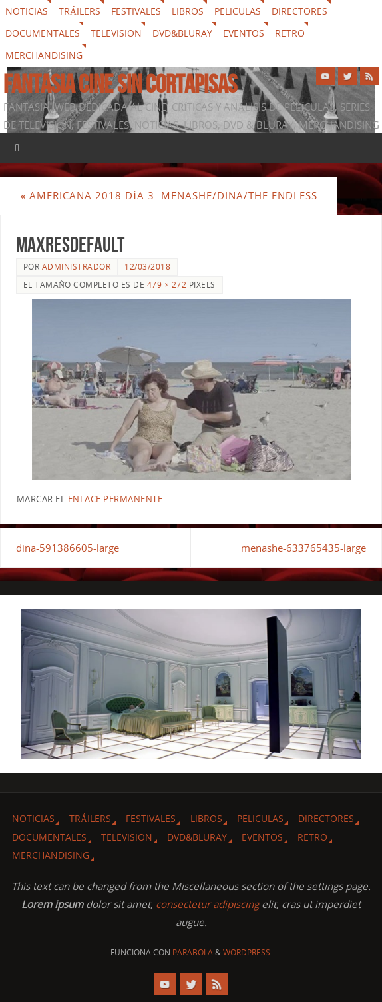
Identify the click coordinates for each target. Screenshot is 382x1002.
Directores (299, 11)
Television (116, 33)
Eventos (243, 33)
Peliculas (237, 11)
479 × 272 (166, 284)
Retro (290, 33)
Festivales (136, 11)
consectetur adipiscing (207, 904)
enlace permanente (115, 499)
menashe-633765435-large (303, 547)
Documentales (42, 33)
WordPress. (247, 952)
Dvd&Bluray (182, 33)
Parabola (192, 952)
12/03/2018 (147, 266)
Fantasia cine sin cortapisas (120, 84)
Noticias (26, 11)
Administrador (76, 266)
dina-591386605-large (67, 547)
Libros (188, 11)
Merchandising (44, 55)
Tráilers (79, 11)
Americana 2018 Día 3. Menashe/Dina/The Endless (168, 195)
